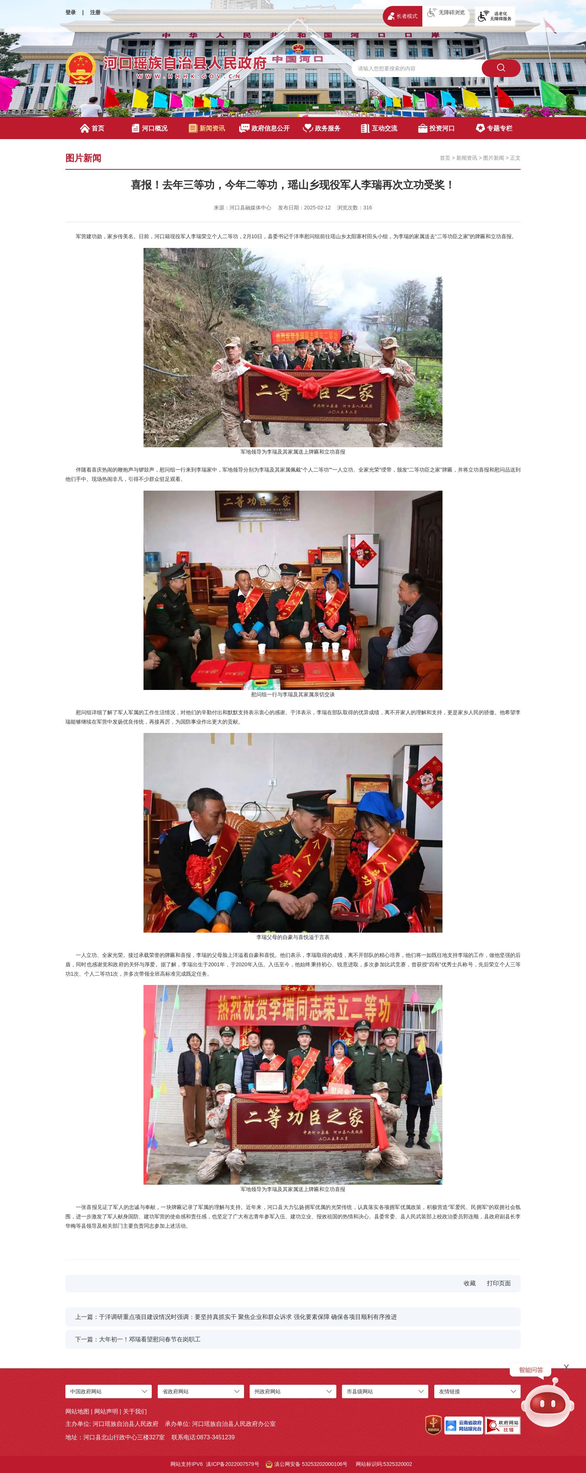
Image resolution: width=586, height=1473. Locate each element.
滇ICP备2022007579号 (232, 1464)
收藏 (470, 1283)
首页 (92, 128)
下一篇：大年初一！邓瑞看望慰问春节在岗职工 (138, 1339)
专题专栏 (494, 128)
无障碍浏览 (446, 12)
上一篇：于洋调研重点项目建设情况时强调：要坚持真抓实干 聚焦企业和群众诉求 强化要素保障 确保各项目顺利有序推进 (236, 1317)
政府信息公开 (264, 128)
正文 (515, 158)
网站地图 (77, 1411)
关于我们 (135, 1411)
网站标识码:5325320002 (384, 1464)
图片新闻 (493, 158)
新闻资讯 (207, 128)
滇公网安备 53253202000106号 (307, 1464)
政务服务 (321, 128)
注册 (95, 12)
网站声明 (106, 1411)
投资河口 (436, 128)
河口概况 (149, 128)
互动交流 (379, 128)
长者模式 (402, 16)
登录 (70, 12)
